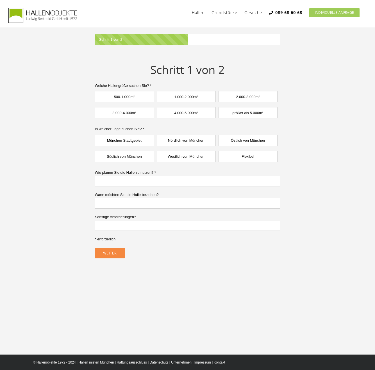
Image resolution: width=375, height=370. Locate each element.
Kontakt (219, 362)
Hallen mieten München (96, 362)
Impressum (202, 362)
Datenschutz (159, 362)
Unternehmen (181, 362)
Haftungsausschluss (132, 362)
